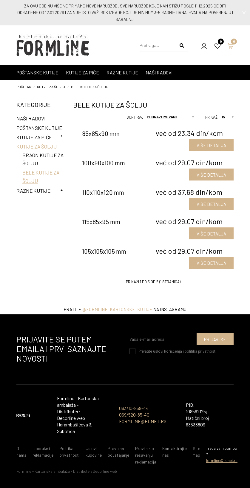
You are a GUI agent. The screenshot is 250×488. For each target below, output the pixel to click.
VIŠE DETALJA (211, 145)
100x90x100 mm (103, 162)
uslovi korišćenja (167, 351)
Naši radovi (31, 118)
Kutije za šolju (51, 87)
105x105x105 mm (104, 251)
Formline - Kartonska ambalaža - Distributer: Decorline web (66, 471)
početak (23, 87)
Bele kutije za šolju (89, 87)
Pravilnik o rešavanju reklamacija (145, 455)
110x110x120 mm (103, 192)
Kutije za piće (34, 137)
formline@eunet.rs (221, 460)
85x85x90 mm (101, 133)
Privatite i (177, 351)
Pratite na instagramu (125, 309)
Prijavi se (215, 339)
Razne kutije (33, 191)
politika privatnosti (200, 351)
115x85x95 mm (101, 221)
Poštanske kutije (39, 128)
